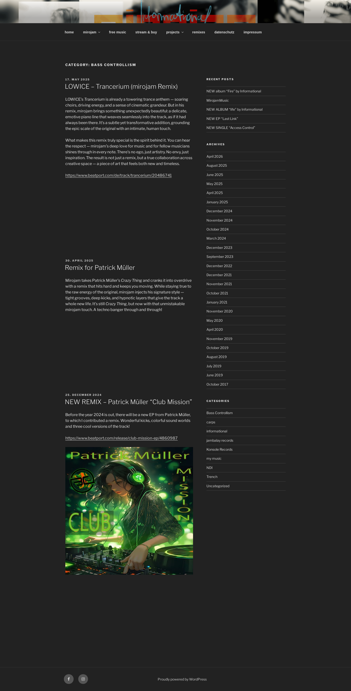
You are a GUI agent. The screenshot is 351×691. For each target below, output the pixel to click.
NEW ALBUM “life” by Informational (234, 109)
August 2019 (216, 357)
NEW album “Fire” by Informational (233, 91)
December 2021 (219, 275)
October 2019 (217, 348)
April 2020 (214, 329)
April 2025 (214, 193)
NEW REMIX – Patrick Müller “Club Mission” (128, 402)
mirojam (92, 32)
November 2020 (219, 311)
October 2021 (217, 293)
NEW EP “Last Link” (222, 119)
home (69, 32)
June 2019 (214, 375)
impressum (253, 32)
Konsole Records (219, 449)
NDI (209, 468)
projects (175, 32)
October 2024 (217, 229)
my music (214, 458)
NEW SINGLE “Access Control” (230, 128)
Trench (211, 477)
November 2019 (219, 339)
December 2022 (219, 266)
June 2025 (214, 175)
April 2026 (214, 156)
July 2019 (213, 366)
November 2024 (219, 220)
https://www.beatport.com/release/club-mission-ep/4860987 (121, 438)
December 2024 (219, 211)
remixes (198, 32)
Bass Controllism (219, 413)
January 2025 (217, 202)
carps (210, 422)
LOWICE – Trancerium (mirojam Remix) (121, 86)
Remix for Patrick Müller (100, 267)
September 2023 (219, 256)
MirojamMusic (217, 100)
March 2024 (216, 238)
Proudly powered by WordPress (182, 679)
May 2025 (214, 184)
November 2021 (219, 284)
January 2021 (216, 302)
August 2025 (216, 165)
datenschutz (224, 32)
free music (117, 32)
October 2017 (217, 384)
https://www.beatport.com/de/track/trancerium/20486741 (118, 175)
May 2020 (214, 320)
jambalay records (219, 440)
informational (216, 431)
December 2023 (219, 247)
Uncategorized (217, 486)
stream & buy (146, 32)
